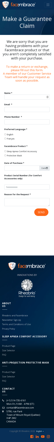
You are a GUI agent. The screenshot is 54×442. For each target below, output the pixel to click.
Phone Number (12, 116)
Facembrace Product (15, 146)
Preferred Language (14, 129)
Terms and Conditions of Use (16, 324)
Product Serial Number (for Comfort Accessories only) (23, 177)
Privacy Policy (8, 328)
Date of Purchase (13, 163)
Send (41, 212)
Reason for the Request (16, 194)
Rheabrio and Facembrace (15, 315)
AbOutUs (6, 305)
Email (7, 104)
